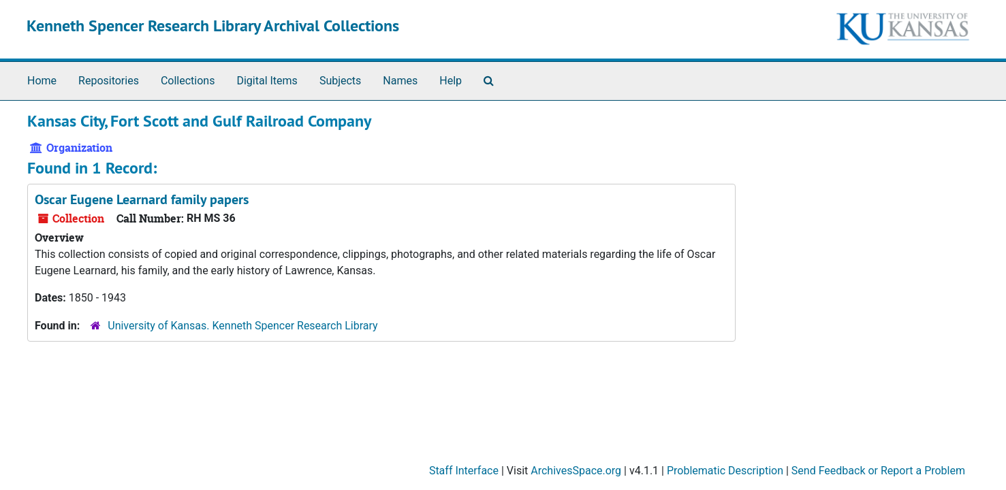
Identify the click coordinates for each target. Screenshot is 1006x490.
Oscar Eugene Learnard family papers (142, 199)
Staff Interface (464, 470)
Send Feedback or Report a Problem (878, 470)
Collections (188, 80)
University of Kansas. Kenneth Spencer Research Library (242, 325)
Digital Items (266, 80)
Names (400, 80)
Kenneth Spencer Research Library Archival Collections (213, 25)
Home (42, 80)
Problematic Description (725, 470)
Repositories (108, 80)
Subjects (340, 80)
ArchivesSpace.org (576, 470)
